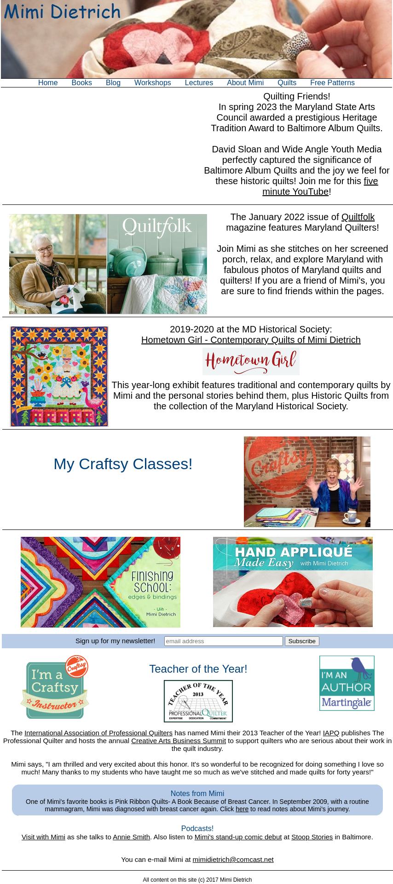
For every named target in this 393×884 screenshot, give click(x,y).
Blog (113, 83)
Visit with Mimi (43, 837)
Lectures (199, 83)
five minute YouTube (320, 186)
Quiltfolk (358, 217)
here (242, 809)
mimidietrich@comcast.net (233, 859)
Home (48, 83)
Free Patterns (332, 83)
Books (82, 83)
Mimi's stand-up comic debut (238, 837)
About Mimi (245, 83)
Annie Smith (131, 837)
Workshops (152, 83)
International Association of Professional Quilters (98, 733)
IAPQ (331, 733)
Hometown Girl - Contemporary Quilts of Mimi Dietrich (251, 340)
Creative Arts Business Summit (178, 740)
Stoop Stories (312, 837)
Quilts (286, 83)
